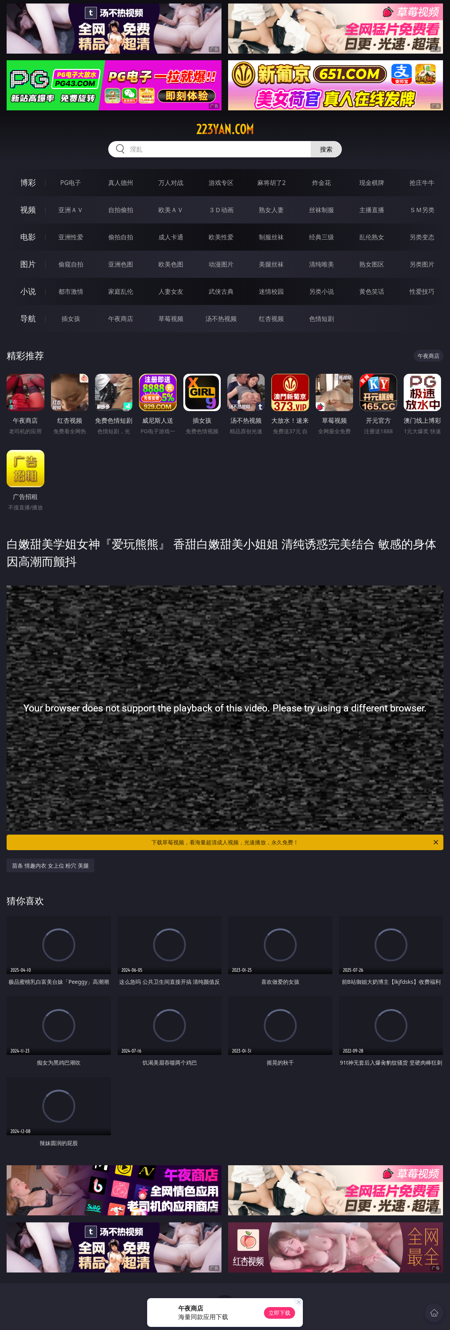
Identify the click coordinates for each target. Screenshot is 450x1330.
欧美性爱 (221, 237)
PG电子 (70, 182)
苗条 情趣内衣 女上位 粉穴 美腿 (50, 865)
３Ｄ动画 (221, 210)
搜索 (326, 149)
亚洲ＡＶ (70, 210)
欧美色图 (170, 264)
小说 (28, 291)
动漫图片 (221, 264)
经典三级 (321, 237)
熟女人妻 (271, 210)
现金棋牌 (371, 182)
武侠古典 (221, 291)
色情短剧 (321, 318)
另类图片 (422, 264)
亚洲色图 (120, 264)
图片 (28, 264)
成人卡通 (170, 237)
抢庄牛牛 (422, 182)
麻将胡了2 (271, 182)
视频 (28, 209)
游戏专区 (221, 182)
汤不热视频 (221, 318)
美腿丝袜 (271, 264)
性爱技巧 (422, 291)
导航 (28, 318)
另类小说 (321, 291)
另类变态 (422, 237)
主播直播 (371, 210)
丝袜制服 (321, 210)
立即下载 (279, 1312)
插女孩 (71, 318)
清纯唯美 (321, 264)
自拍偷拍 (120, 210)
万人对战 (170, 182)
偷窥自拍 (70, 264)
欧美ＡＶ (170, 210)
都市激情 (70, 291)
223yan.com (225, 129)
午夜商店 (120, 318)
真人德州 (120, 182)
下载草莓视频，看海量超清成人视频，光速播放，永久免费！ (295, 842)
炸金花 (321, 182)
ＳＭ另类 (422, 210)
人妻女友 (170, 291)
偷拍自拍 (120, 237)
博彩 (28, 182)
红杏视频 (271, 318)
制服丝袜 (271, 237)
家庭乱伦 (120, 291)
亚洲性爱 (70, 237)
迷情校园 (271, 291)
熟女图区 (371, 264)
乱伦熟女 (371, 237)
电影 (28, 237)
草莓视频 (170, 318)
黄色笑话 (371, 291)
